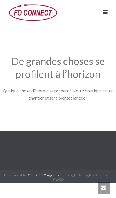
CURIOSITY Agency (43, 175)
